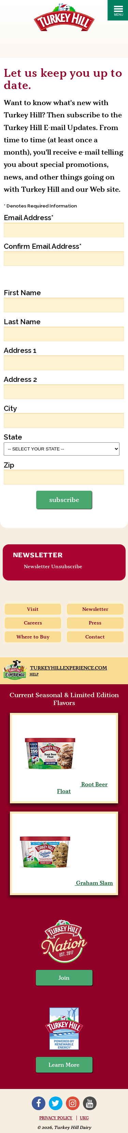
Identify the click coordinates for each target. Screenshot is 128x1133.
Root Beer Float (64, 787)
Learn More (64, 1064)
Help (34, 674)
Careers (33, 623)
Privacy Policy (55, 1118)
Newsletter (38, 555)
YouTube (90, 1103)
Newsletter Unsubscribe (53, 566)
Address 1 (20, 350)
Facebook (38, 1103)
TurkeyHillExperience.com (68, 668)
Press (95, 623)
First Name (22, 293)
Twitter (55, 1103)
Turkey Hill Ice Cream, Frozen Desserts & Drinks (64, 17)
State (13, 437)
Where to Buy (32, 637)
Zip (9, 465)
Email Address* (29, 218)
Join (64, 977)
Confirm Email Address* (43, 246)
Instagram (73, 1103)
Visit (33, 609)
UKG (84, 1118)
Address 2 (20, 379)
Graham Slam (64, 882)
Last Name (22, 322)
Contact (95, 637)
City (10, 408)
